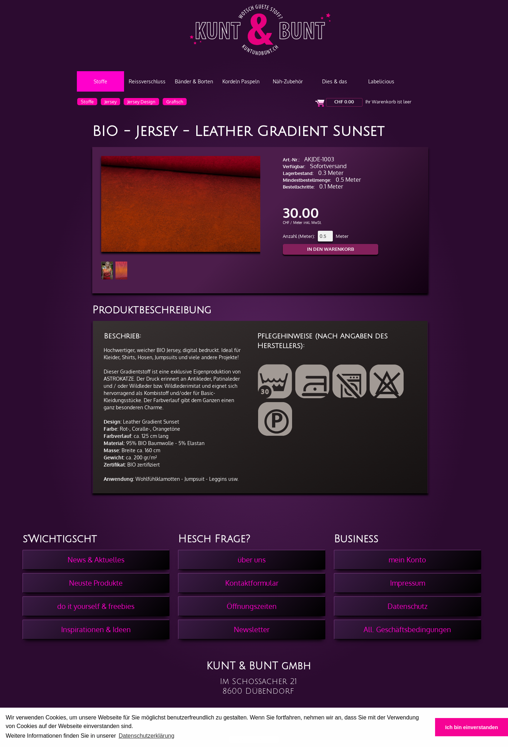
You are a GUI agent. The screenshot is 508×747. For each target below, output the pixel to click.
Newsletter (252, 629)
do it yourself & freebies (95, 606)
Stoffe (100, 81)
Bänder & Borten (194, 81)
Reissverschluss (147, 81)
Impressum (407, 582)
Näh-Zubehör (288, 81)
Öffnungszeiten (252, 606)
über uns (252, 559)
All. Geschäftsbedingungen (407, 629)
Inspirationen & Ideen (96, 629)
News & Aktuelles (96, 559)
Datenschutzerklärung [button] (146, 736)
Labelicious (381, 81)
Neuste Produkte (96, 582)
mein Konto (407, 559)
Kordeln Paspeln (241, 81)
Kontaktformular (251, 582)
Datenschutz (408, 606)
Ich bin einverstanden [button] (471, 727)
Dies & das (334, 81)
